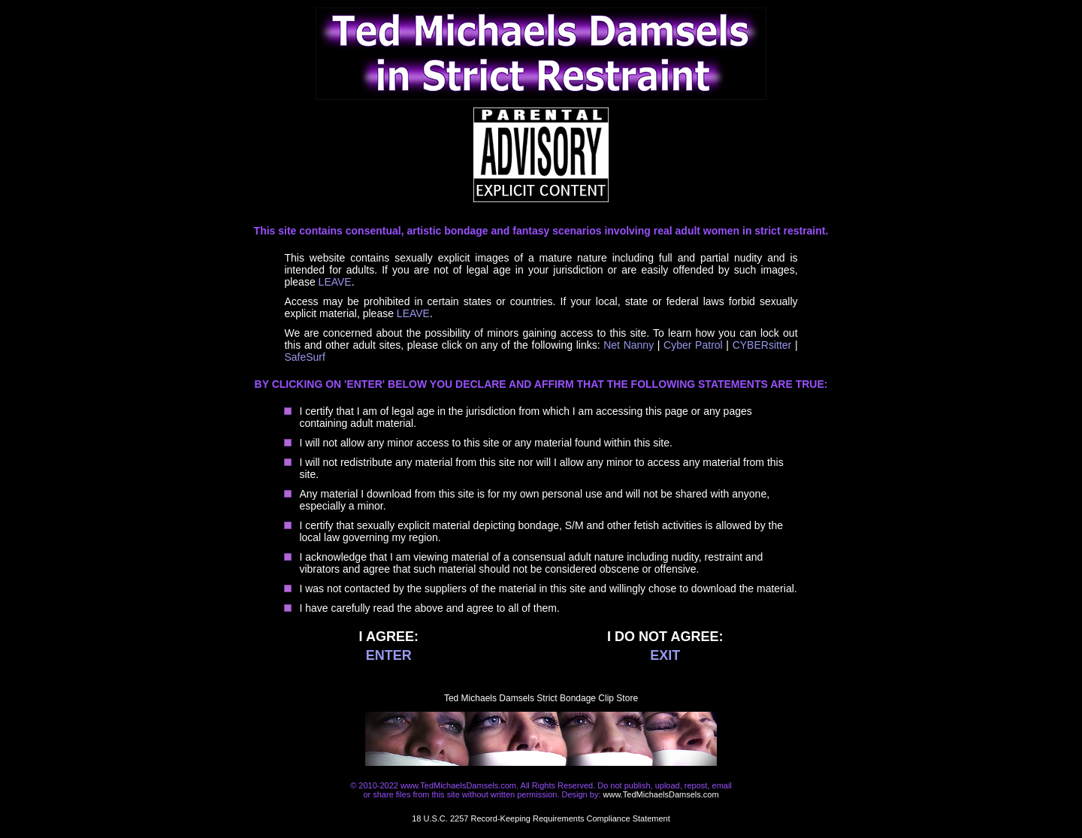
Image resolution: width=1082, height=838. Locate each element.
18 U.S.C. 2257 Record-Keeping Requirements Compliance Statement (541, 818)
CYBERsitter (762, 345)
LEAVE (335, 282)
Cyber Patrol (693, 345)
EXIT (665, 655)
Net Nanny (628, 345)
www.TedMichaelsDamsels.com (661, 794)
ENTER (389, 655)
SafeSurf (304, 357)
